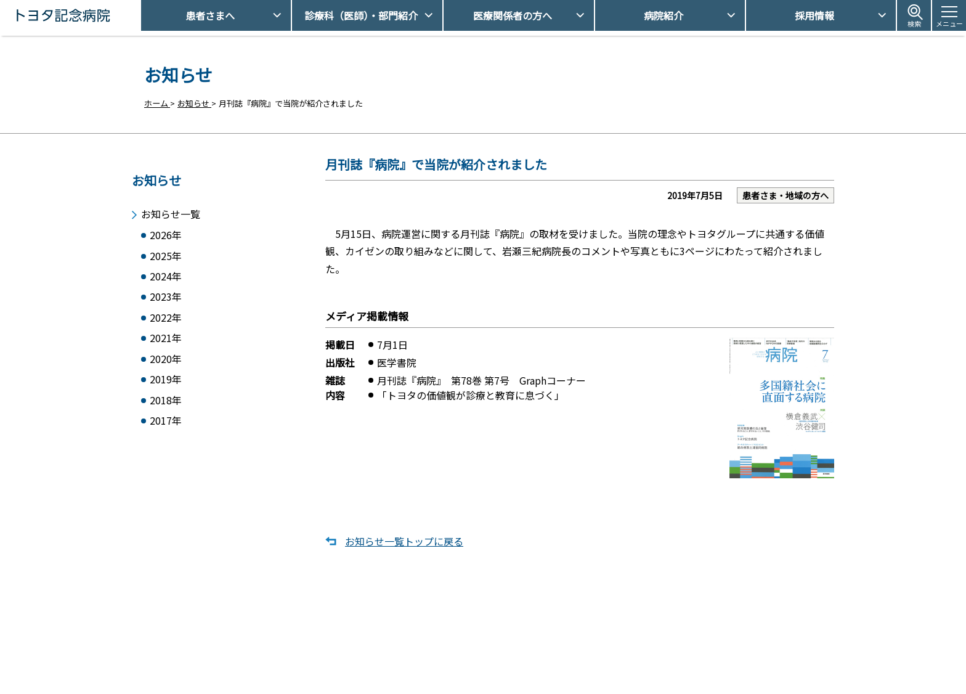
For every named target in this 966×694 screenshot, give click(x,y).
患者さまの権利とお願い (655, 654)
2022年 (166, 319)
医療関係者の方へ (512, 15)
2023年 (166, 297)
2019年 (166, 384)
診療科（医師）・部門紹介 (361, 15)
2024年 (166, 276)
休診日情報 (461, 654)
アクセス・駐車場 (643, 633)
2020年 (166, 362)
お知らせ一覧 (170, 210)
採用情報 (814, 15)
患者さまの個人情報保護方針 (663, 676)
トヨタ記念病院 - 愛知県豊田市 (139, 15)
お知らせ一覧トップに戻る (404, 541)
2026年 (166, 233)
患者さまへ (210, 15)
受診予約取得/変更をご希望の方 (498, 633)
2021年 (166, 340)
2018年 (166, 405)
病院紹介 (663, 15)
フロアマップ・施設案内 (485, 676)
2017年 (166, 427)
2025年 (166, 254)
